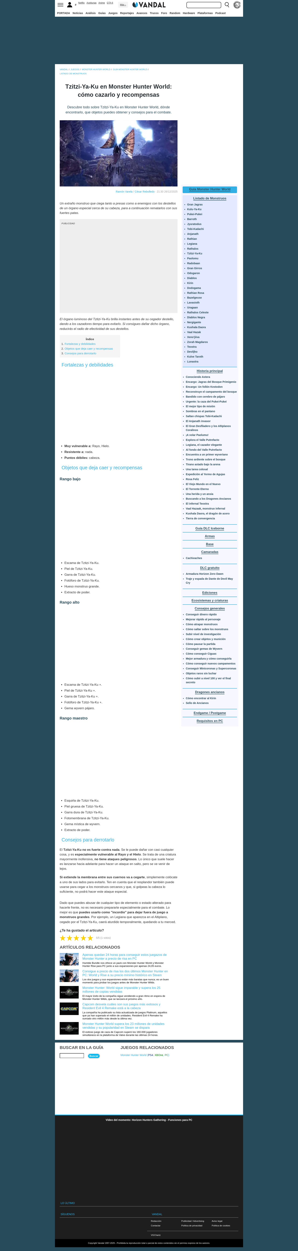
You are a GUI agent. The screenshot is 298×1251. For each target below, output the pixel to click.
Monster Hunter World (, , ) (144, 1055)
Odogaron (193, 273)
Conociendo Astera (198, 376)
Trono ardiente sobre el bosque (205, 459)
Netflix (81, 3)
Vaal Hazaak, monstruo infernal (205, 508)
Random (175, 13)
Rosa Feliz (192, 479)
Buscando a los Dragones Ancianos (208, 498)
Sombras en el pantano (200, 411)
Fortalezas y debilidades (80, 343)
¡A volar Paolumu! (197, 434)
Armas (210, 536)
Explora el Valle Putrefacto (202, 439)
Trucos (154, 13)
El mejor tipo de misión (200, 406)
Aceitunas (91, 3)
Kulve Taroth (195, 356)
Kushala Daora (196, 327)
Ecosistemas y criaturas (210, 600)
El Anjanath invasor (198, 421)
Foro (164, 13)
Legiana (192, 243)
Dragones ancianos (209, 692)
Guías (102, 13)
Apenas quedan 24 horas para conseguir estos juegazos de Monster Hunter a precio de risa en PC (124, 956)
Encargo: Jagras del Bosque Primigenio (211, 381)
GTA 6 (110, 3)
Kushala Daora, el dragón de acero (208, 513)
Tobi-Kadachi (195, 228)
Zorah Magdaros (197, 342)
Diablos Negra (196, 317)
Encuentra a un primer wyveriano (207, 454)
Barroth (192, 219)
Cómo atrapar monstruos (202, 624)
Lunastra (192, 361)
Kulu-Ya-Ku (194, 209)
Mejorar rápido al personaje (203, 619)
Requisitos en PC (210, 721)
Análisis (91, 13)
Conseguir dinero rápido (201, 614)
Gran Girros (194, 268)
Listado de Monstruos (209, 198)
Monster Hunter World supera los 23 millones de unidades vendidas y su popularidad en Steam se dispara (123, 1025)
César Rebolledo (145, 191)
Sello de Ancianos (197, 703)
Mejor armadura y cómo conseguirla (208, 658)
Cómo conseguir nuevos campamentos (210, 663)
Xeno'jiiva (193, 337)
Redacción (156, 1221)
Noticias (78, 13)
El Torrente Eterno (197, 489)
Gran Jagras (195, 204)
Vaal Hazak (194, 332)
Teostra (192, 346)
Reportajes (127, 13)
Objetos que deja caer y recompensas (89, 348)
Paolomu (192, 258)
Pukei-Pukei (194, 214)
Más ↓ (123, 4)
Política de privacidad (191, 1225)
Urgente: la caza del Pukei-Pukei (206, 401)
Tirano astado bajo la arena (203, 464)
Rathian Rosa (195, 292)
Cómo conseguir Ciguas (201, 653)
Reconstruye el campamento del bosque (211, 391)
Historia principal (210, 371)
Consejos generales (210, 608)
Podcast (220, 13)
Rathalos (192, 248)
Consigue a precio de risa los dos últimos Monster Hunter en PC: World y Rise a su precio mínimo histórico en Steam (125, 973)
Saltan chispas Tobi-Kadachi (204, 416)
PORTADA (63, 13)
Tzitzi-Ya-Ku (194, 253)
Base (210, 544)
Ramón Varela (124, 191)
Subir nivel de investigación (203, 634)
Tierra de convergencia (200, 518)
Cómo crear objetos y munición (206, 639)
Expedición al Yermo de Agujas (205, 474)
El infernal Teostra (197, 503)
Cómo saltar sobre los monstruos (207, 629)
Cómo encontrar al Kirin (201, 698)
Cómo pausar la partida (201, 644)
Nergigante (194, 322)
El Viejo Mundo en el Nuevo (203, 484)
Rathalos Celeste (198, 312)
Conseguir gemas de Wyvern (204, 648)
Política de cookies (221, 1225)
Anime (101, 3)
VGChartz (156, 1235)
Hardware (189, 13)
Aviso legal (217, 1221)
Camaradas (210, 552)
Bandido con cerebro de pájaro (205, 396)
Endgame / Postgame (210, 713)
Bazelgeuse (194, 297)
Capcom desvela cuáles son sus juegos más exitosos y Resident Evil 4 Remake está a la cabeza (121, 1006)
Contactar (155, 1225)
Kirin (190, 283)
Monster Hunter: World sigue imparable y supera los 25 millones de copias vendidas (121, 989)
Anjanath (193, 233)
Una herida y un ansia (199, 493)
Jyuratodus (194, 224)
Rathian (192, 238)
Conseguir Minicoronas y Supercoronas (211, 668)
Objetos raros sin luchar (201, 673)
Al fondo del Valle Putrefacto (204, 449)
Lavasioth (193, 302)
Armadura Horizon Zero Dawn (205, 573)
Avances (141, 13)
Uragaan (192, 307)
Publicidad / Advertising (192, 1221)
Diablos (192, 278)
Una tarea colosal (197, 469)
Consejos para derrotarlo (80, 353)
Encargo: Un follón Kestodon (204, 386)
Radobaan (193, 263)
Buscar (93, 1056)
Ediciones (209, 592)
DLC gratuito (210, 568)
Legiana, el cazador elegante (204, 444)
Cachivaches (194, 558)
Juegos (113, 13)
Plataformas (205, 13)
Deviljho (192, 351)
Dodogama (194, 287)
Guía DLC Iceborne (209, 528)
